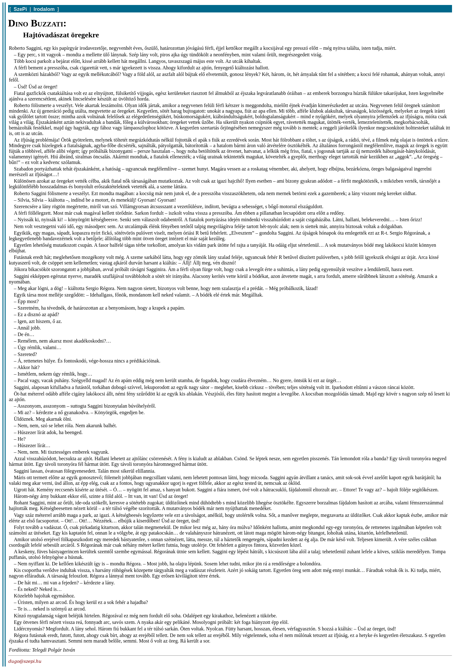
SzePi (20, 9)
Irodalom (44, 9)
